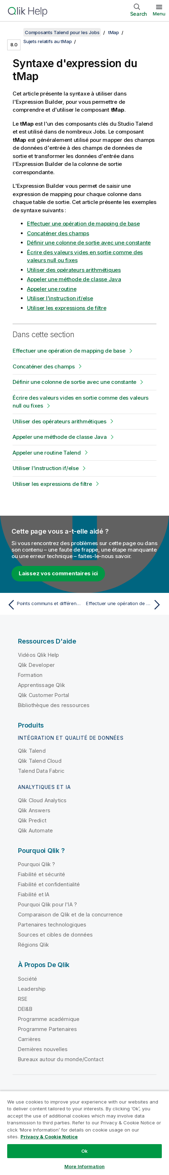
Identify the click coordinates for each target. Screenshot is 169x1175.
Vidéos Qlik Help (38, 655)
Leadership (32, 989)
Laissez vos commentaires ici (58, 573)
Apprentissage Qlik (41, 685)
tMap (113, 32)
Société (27, 979)
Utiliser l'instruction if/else (60, 298)
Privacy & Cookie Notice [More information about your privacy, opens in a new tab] (49, 1136)
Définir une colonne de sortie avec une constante (89, 242)
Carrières (29, 1039)
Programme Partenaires (47, 1029)
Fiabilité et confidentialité (49, 884)
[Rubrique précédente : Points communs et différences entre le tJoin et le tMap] (44, 604)
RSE (22, 999)
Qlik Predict (32, 820)
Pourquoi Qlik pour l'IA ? (47, 904)
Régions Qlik (33, 945)
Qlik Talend (32, 751)
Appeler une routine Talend (47, 452)
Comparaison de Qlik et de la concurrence (70, 914)
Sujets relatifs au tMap (47, 41)
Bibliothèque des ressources (54, 705)
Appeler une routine (51, 288)
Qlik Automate (35, 830)
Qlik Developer (36, 665)
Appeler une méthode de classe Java (74, 279)
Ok (84, 1151)
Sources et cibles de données (55, 935)
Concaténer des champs (58, 233)
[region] (84, 1133)
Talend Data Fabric (41, 771)
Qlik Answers (34, 810)
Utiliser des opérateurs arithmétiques (74, 269)
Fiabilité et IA (33, 894)
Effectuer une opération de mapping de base (83, 223)
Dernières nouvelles (43, 1049)
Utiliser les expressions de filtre (66, 308)
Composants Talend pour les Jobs (62, 32)
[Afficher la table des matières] (14, 32)
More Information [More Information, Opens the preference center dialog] (84, 1166)
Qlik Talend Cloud (39, 761)
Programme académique (48, 1019)
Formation (30, 675)
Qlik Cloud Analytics (42, 800)
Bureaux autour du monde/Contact (61, 1059)
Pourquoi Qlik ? (36, 864)
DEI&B (25, 1009)
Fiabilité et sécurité (41, 874)
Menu (159, 14)
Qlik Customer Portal (43, 695)
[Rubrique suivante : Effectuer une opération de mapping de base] (125, 604)
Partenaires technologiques (52, 924)
